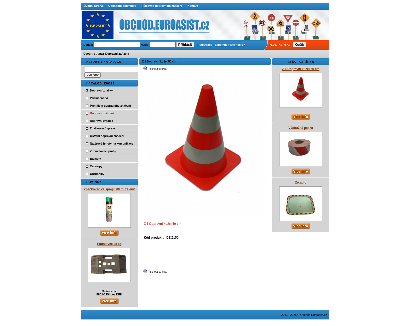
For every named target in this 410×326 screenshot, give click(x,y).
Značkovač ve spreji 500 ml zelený (109, 189)
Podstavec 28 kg (109, 244)
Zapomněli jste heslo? (230, 44)
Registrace (204, 44)
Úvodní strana (92, 53)
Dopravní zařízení (117, 53)
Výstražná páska (300, 128)
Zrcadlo (300, 182)
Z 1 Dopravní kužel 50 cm (300, 69)
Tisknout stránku (157, 68)
